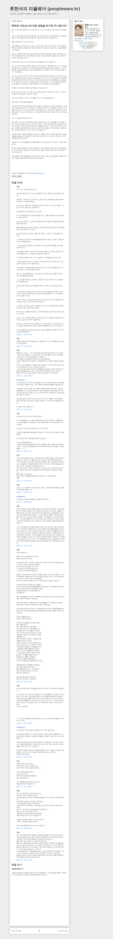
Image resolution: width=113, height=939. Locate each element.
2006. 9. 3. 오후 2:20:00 (24, 757)
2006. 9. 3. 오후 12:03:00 (24, 723)
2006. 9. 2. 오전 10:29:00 (24, 346)
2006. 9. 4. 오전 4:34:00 (24, 786)
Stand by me (78, 40)
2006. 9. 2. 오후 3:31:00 (24, 451)
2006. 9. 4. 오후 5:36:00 (24, 828)
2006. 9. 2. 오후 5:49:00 (24, 502)
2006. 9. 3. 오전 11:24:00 (24, 681)
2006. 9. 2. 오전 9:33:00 (24, 334)
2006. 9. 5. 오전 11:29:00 (24, 860)
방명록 (90, 38)
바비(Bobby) (20, 380)
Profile (85, 38)
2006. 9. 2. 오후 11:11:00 (24, 546)
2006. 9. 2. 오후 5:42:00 (24, 481)
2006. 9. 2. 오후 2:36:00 (24, 409)
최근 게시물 (16, 931)
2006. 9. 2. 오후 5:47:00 (24, 492)
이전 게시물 (62, 931)
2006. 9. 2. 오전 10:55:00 (24, 376)
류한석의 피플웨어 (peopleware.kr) (45, 8)
